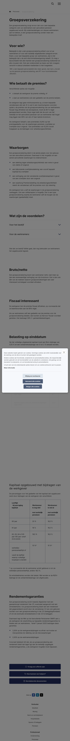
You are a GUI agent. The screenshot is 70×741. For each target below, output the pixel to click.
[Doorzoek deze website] (52, 4)
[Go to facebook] (34, 695)
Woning (35, 711)
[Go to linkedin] (38, 695)
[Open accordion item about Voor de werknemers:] (35, 234)
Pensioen (35, 726)
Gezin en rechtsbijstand (35, 715)
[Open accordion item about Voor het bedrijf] (35, 224)
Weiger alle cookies (32, 386)
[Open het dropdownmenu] (59, 4)
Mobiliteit (35, 708)
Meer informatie (9, 368)
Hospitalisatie (35, 719)
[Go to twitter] (42, 695)
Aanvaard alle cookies (32, 381)
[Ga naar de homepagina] (19, 3)
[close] (64, 352)
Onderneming (35, 736)
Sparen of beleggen (35, 722)
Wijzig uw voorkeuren (32, 376)
